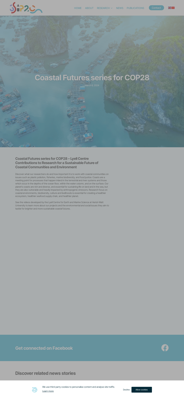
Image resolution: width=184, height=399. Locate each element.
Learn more (48, 391)
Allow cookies (142, 389)
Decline (126, 389)
